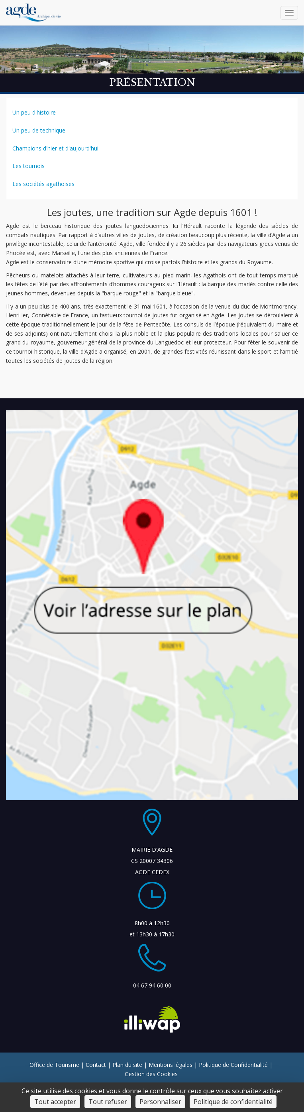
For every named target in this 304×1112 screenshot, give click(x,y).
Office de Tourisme (54, 1064)
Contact (96, 1064)
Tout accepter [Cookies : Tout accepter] (55, 1101)
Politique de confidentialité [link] (233, 1101)
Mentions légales (170, 1064)
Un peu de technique (38, 130)
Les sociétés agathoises (43, 184)
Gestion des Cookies (151, 1074)
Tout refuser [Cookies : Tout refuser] (107, 1101)
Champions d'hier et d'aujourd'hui (55, 148)
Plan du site (127, 1064)
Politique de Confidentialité (233, 1064)
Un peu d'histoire (34, 112)
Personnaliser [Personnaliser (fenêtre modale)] (160, 1101)
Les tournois (28, 166)
